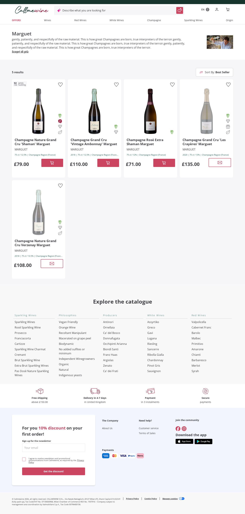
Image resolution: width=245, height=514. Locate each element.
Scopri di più (20, 51)
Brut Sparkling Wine (27, 360)
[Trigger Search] (179, 10)
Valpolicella (199, 322)
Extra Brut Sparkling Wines (32, 365)
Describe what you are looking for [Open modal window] (84, 10)
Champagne (154, 20)
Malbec (196, 338)
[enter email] (53, 447)
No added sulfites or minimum (72, 351)
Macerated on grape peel (75, 338)
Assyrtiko (153, 322)
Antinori (108, 322)
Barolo (196, 333)
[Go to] (178, 428)
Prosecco (21, 333)
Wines (47, 20)
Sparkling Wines (193, 20)
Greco (151, 327)
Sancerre (153, 349)
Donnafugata (111, 338)
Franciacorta (23, 338)
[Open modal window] (220, 162)
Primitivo (197, 344)
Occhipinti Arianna (115, 344)
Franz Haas (110, 355)
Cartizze (20, 344)
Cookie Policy (150, 499)
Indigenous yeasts (70, 375)
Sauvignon (154, 371)
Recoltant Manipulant (72, 333)
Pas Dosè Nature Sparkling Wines (32, 373)
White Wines (117, 20)
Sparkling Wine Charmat (30, 349)
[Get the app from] (184, 441)
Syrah (195, 371)
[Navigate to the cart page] (228, 10)
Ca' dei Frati (110, 371)
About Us (107, 428)
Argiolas (108, 360)
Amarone (197, 349)
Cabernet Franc (201, 327)
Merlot (196, 365)
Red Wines (80, 20)
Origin (229, 20)
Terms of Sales (147, 433)
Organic (64, 364)
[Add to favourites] (60, 84)
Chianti (196, 355)
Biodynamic (66, 344)
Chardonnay (155, 360)
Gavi (150, 333)
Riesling (152, 344)
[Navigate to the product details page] (38, 110)
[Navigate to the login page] (217, 10)
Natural (64, 370)
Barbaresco (199, 360)
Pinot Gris (153, 365)
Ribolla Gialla (155, 355)
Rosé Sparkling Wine (28, 327)
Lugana (152, 338)
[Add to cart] (52, 163)
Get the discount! (54, 471)
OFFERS (16, 20)
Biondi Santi (110, 349)
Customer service (149, 428)
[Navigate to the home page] (32, 9)
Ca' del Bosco (111, 333)
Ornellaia (109, 327)
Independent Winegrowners (77, 359)
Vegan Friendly (68, 322)
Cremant (20, 355)
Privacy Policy (132, 499)
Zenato (107, 365)
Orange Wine (67, 327)
